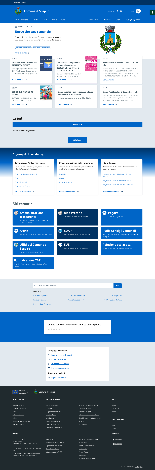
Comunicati (115, 408)
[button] (152, 12)
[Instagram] (121, 11)
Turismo (118, 19)
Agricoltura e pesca (52, 405)
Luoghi (114, 425)
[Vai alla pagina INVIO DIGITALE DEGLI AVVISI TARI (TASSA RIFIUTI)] (19, 79)
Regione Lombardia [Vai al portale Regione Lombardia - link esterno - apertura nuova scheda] (20, 2)
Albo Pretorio (83, 442)
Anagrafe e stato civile (53, 411)
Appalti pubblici (51, 415)
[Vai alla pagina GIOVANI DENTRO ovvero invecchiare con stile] (110, 79)
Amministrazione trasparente (88, 439)
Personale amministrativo (21, 421)
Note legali (82, 455)
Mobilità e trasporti (85, 411)
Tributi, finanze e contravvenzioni (89, 418)
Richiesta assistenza (52, 449)
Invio (117, 285)
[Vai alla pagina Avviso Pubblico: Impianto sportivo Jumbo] (110, 104)
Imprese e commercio (86, 408)
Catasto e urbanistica (53, 421)
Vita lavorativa (83, 424)
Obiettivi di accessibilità (86, 445)
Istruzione (107, 19)
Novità (35, 19)
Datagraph (138, 467)
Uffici (14, 411)
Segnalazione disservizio (54, 445)
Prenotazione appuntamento (55, 442)
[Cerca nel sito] (138, 11)
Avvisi (114, 411)
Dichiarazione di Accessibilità (88, 458)
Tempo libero (93, 19)
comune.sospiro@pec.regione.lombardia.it (26, 453)
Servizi (45, 19)
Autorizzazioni (50, 418)
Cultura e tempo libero (53, 424)
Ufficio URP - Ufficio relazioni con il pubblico (27, 448)
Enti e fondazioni (18, 415)
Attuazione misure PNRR (54, 452)
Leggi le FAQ (50, 439)
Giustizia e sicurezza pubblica (88, 405)
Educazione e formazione (54, 427)
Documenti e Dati (18, 424)
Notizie (114, 405)
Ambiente (49, 408)
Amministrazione (21, 19)
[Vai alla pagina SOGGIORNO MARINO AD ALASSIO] (19, 103)
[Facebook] (116, 11)
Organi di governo (18, 405)
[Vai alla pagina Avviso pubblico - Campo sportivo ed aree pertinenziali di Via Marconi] (65, 104)
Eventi (114, 428)
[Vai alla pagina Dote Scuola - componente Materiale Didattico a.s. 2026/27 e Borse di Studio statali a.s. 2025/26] (64, 79)
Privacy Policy (83, 452)
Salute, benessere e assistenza (89, 415)
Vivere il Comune (58, 19)
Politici (15, 418)
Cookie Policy (83, 449)
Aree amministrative (19, 408)
